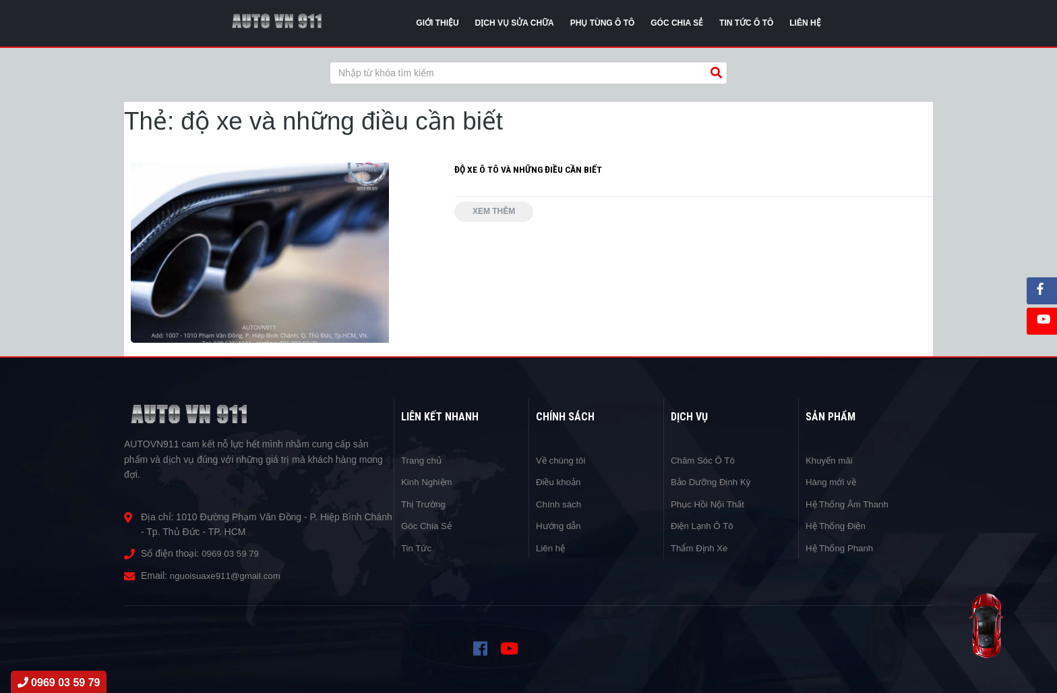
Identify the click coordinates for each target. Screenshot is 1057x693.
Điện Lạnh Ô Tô (704, 525)
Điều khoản (560, 481)
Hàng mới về (832, 481)
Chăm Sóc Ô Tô (704, 460)
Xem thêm (496, 212)
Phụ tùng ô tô (602, 23)
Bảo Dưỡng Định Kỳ (713, 481)
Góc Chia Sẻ (428, 525)
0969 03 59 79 (232, 553)
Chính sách (560, 504)
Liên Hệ (804, 23)
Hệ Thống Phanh (841, 548)
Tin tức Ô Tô (746, 23)
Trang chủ (422, 460)
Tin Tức (417, 548)
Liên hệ (551, 548)
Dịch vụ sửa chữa (514, 23)
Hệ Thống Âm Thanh (849, 504)
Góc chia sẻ (677, 23)
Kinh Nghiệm (428, 481)
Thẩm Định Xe (701, 548)
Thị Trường (424, 504)
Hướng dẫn (560, 525)
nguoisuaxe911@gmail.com (228, 575)
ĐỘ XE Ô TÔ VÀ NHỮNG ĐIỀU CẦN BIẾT (528, 169)
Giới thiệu (437, 23)
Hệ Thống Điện (838, 525)
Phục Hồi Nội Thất (709, 504)
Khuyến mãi (830, 460)
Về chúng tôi (562, 460)
